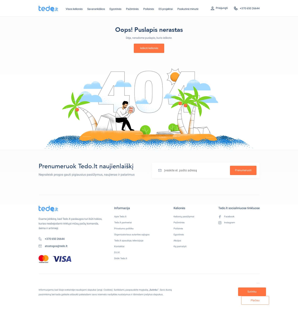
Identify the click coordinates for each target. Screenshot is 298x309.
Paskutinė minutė (187, 8)
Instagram (227, 224)
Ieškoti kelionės (149, 48)
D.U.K (117, 258)
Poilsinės (148, 8)
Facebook (227, 217)
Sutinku (207, 299)
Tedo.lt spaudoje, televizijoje (130, 244)
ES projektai (166, 8)
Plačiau (243, 299)
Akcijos (179, 244)
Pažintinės (132, 8)
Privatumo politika (125, 230)
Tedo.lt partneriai (124, 223)
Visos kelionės (74, 8)
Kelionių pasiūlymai (186, 216)
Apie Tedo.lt (121, 216)
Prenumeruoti (243, 170)
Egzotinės (115, 8)
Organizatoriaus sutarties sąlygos (134, 237)
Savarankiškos (96, 8)
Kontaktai (120, 251)
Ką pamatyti (182, 251)
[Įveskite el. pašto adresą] (206, 170)
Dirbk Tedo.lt (121, 265)
